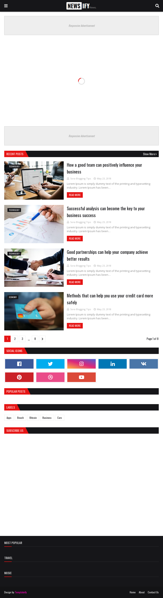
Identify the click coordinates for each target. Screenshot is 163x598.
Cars (59, 417)
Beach (20, 417)
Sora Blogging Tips (80, 178)
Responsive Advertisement (82, 25)
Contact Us (153, 592)
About (142, 592)
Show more (149, 154)
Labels (10, 407)
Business (47, 417)
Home (133, 592)
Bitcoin (33, 417)
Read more (75, 195)
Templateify (21, 592)
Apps (9, 417)
